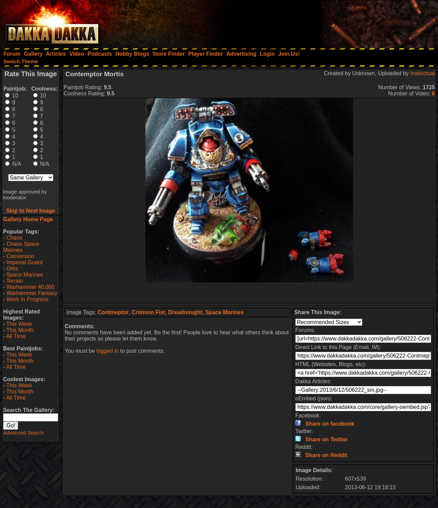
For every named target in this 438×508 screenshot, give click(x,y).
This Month (19, 330)
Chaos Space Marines (21, 247)
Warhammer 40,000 (31, 287)
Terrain (14, 281)
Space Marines (25, 275)
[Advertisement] (346, 22)
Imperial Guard (25, 262)
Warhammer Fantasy (32, 293)
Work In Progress (28, 299)
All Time (16, 336)
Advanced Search (23, 433)
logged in (107, 351)
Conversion (20, 256)
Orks (12, 268)
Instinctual (422, 73)
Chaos (14, 238)
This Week (19, 324)
